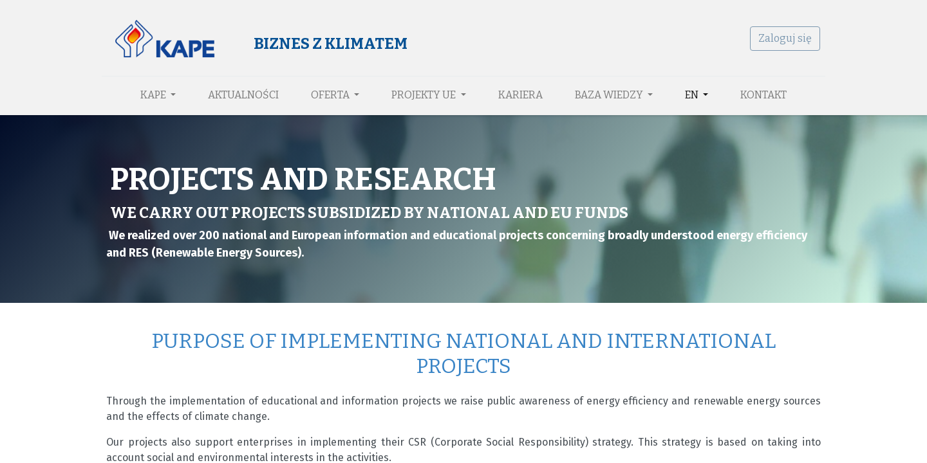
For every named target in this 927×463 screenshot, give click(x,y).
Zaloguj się (780, 38)
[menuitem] (243, 95)
